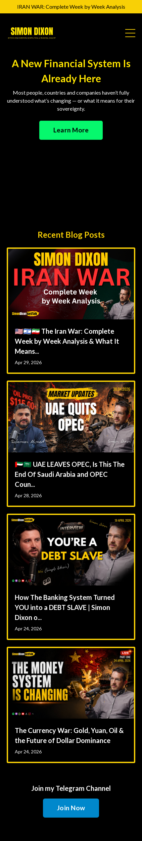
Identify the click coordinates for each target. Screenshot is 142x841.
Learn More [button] (71, 130)
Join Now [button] (71, 808)
